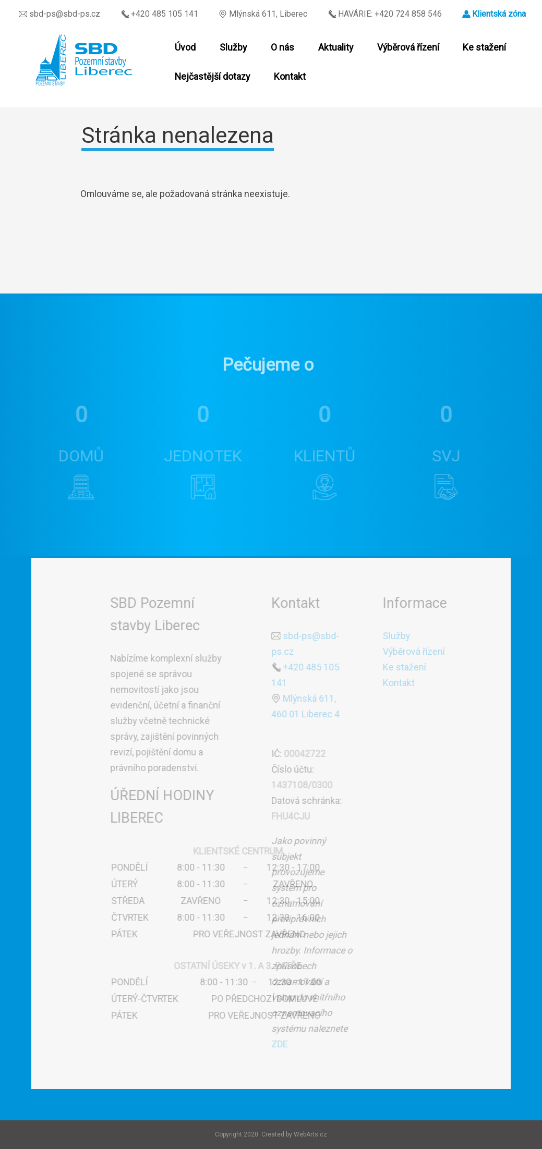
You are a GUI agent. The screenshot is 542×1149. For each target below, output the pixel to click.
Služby (233, 47)
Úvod (185, 47)
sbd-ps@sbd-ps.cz (59, 14)
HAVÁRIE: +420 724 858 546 (385, 14)
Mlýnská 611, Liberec (263, 14)
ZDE (278, 1044)
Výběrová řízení (408, 47)
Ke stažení (484, 47)
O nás (282, 47)
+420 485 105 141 (159, 14)
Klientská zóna (499, 14)
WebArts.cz (310, 1134)
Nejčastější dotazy (212, 76)
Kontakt (290, 76)
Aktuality (335, 47)
